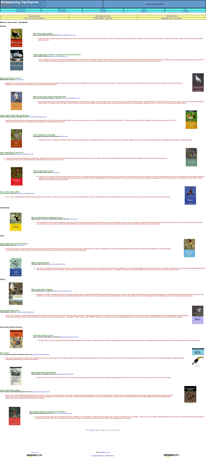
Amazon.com (61, 35)
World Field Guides (171, 16)
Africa (144, 9)
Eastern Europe (20, 11)
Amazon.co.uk (71, 35)
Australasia (103, 11)
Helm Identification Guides (103, 16)
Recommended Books (35, 16)
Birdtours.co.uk (105, 452)
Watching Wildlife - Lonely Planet (102, 18)
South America (62, 11)
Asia (185, 9)
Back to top (34, 452)
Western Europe (20, 9)
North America (62, 9)
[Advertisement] (103, 443)
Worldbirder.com (109, 455)
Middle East (144, 11)
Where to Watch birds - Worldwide (34, 18)
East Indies (185, 11)
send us (93, 430)
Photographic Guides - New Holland (171, 18)
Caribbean (103, 9)
